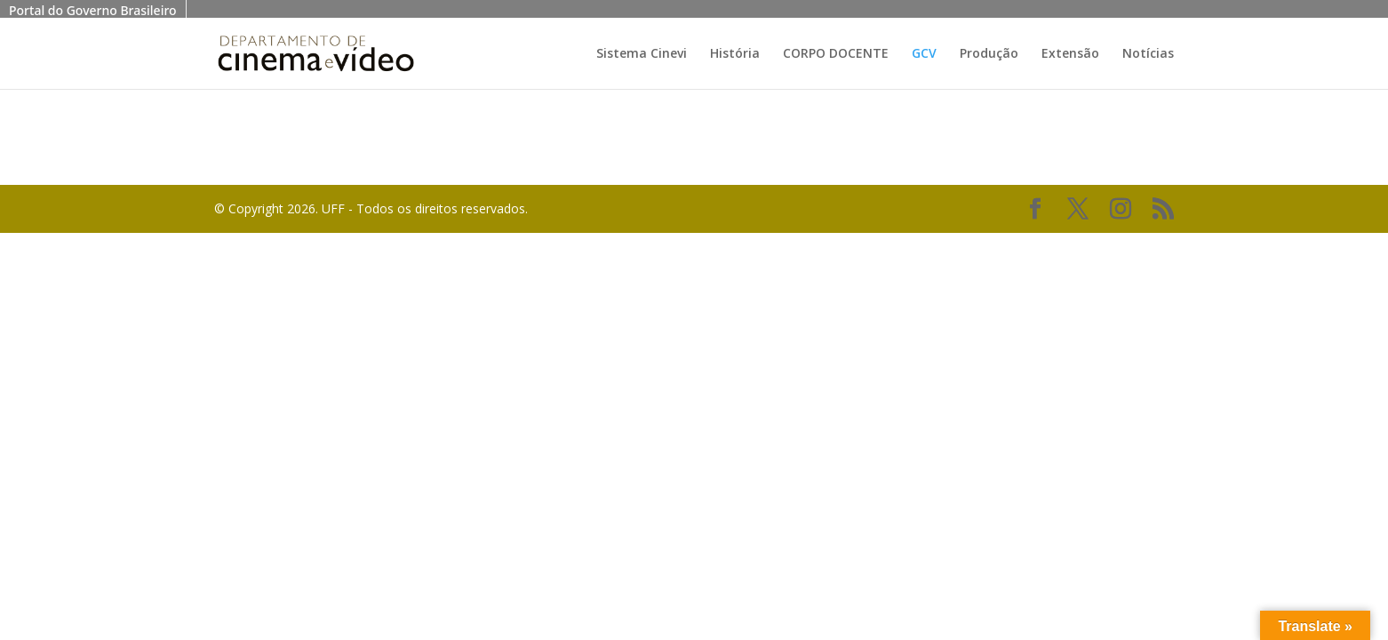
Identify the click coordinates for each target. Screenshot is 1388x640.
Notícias (1148, 54)
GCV (924, 54)
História (735, 54)
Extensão (1070, 54)
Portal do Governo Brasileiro (93, 10)
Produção (989, 54)
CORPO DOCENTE (836, 54)
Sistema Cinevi (641, 54)
